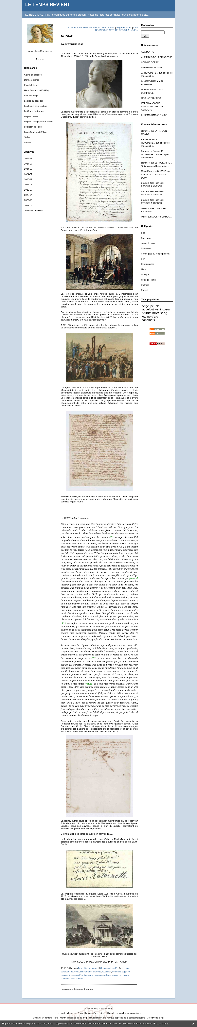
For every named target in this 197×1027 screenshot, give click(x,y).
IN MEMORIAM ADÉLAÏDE (154, 115)
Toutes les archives (33, 210)
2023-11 (28, 179)
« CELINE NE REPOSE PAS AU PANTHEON (91, 27)
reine (127, 968)
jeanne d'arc (150, 316)
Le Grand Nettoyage (34, 111)
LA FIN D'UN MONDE (151, 67)
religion (64, 975)
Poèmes (145, 285)
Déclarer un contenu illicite (45, 1018)
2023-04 (28, 195)
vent (158, 309)
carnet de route (148, 243)
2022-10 (28, 200)
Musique (145, 274)
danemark (148, 320)
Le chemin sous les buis (35, 106)
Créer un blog (91, 1008)
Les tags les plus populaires (128, 1013)
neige (145, 306)
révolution (106, 971)
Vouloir (27, 142)
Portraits (145, 290)
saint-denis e (77, 978)
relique (107, 975)
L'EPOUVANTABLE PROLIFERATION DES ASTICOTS (152, 106)
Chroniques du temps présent (155, 253)
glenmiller (146, 131)
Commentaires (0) (108, 968)
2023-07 (28, 190)
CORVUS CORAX (150, 62)
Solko (27, 137)
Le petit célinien (31, 116)
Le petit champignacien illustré (38, 121)
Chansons (146, 248)
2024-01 (28, 174)
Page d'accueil (124, 27)
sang (163, 313)
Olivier (144, 208)
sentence (116, 971)
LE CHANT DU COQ (151, 98)
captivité (77, 975)
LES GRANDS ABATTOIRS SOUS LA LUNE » (116, 28)
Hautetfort (107, 1008)
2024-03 (28, 169)
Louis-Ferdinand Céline (35, 132)
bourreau (75, 971)
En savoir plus (160, 1023)
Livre (143, 269)
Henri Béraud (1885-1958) (36, 90)
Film (143, 259)
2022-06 (28, 205)
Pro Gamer (146, 139)
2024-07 (28, 164)
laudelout (148, 309)
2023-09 (28, 184)
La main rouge (31, 95)
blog (161, 1018)
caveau (125, 975)
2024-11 (28, 158)
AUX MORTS (147, 52)
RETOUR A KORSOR (151, 186)
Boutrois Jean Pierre (151, 183)
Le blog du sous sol (33, 101)
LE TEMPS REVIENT (47, 4)
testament (98, 975)
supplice (126, 971)
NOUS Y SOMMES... (162, 217)
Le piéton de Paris (33, 127)
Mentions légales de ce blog (73, 1018)
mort (155, 313)
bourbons (65, 978)
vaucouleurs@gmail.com (40, 51)
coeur (166, 309)
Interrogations (147, 264)
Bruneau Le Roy (149, 151)
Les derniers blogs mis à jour (69, 1013)
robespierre (87, 975)
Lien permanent (91, 968)
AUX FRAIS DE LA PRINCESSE (156, 57)
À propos (40, 59)
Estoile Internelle (32, 85)
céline (146, 313)
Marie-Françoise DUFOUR (154, 171)
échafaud (65, 971)
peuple (154, 306)
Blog (143, 233)
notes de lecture (149, 280)
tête (70, 975)
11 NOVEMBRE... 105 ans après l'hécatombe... (155, 142)
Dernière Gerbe (31, 80)
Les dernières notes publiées (99, 1013)
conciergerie (86, 971)
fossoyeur (116, 975)
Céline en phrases (33, 75)
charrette (97, 971)
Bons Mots (146, 238)
